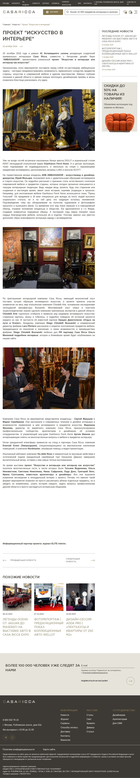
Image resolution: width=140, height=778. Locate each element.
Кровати (91, 723)
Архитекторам (120, 719)
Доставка (65, 732)
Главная (6, 24)
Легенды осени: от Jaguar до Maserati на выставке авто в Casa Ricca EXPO (119, 38)
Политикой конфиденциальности (95, 673)
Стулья (90, 732)
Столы (90, 715)
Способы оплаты (69, 727)
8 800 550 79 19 (131, 3)
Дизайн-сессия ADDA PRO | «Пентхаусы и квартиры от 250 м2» (118, 63)
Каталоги (16, 3)
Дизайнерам (119, 715)
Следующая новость (73, 560)
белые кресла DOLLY (61, 160)
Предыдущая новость (23, 560)
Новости (36, 3)
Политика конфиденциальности (19, 749)
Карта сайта (50, 749)
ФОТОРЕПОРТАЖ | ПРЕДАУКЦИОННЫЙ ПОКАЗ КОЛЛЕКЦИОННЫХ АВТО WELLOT (119, 51)
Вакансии (65, 740)
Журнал (46, 3)
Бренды (6, 3)
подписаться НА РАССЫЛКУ (108, 681)
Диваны (90, 727)
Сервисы (55, 3)
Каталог (54, 12)
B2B (79, 3)
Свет (89, 719)
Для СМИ (117, 723)
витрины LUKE (54, 170)
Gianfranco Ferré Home (54, 193)
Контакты (88, 3)
